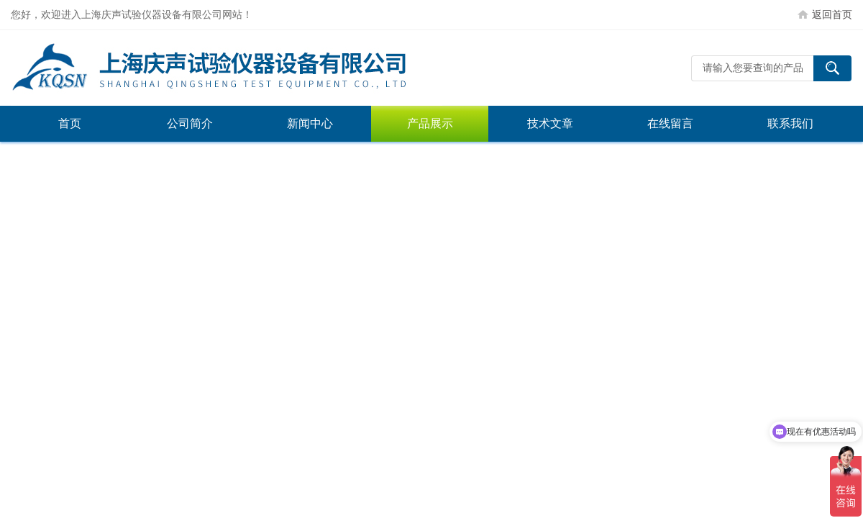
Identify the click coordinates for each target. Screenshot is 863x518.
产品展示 (430, 123)
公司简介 (190, 123)
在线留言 (670, 123)
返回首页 (832, 14)
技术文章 (550, 123)
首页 (69, 123)
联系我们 (790, 123)
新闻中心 (310, 123)
